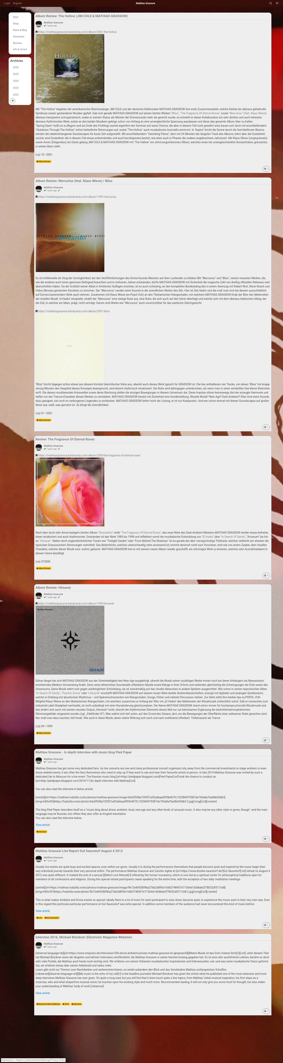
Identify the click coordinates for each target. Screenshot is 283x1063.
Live (40, 918)
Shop (16, 23)
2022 (15, 94)
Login (7, 3)
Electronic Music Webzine (49, 1004)
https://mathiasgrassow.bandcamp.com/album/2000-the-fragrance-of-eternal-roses (89, 455)
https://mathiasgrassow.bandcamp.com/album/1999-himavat (76, 603)
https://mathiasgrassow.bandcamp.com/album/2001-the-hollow (77, 31)
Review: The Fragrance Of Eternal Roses (65, 439)
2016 (67, 1004)
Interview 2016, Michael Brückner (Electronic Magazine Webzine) (84, 937)
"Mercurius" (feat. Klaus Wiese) (247, 113)
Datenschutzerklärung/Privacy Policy (45, 1059)
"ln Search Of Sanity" (48, 693)
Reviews (17, 43)
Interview (42, 832)
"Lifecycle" (94, 693)
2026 (15, 67)
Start (15, 17)
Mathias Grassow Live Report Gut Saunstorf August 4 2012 (79, 851)
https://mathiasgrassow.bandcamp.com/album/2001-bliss (74, 311)
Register (17, 3)
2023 (15, 87)
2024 (15, 80)
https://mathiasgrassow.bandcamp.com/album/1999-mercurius (77, 196)
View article (43, 824)
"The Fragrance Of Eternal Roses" (200, 113)
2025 (15, 73)
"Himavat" (45, 540)
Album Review (44, 161)
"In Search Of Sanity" (233, 536)
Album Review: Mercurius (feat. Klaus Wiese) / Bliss (74, 181)
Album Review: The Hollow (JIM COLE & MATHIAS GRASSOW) (82, 16)
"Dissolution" (105, 532)
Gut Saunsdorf (53, 918)
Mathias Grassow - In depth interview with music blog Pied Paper (84, 752)
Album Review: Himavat (53, 588)
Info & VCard (20, 49)
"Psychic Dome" (71, 693)
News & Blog (20, 30)
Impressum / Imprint (12, 1059)
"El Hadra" (208, 536)
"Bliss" (175, 113)
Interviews (18, 36)
